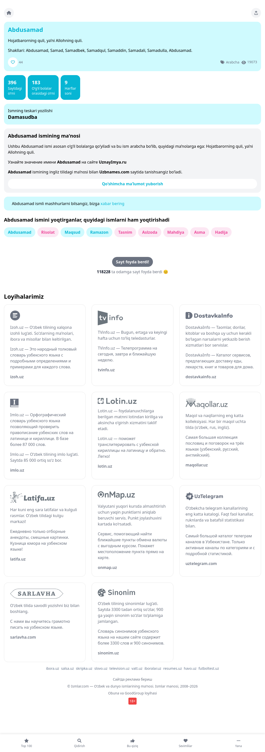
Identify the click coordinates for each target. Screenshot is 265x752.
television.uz (119, 668)
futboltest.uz (208, 668)
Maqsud (72, 232)
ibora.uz (52, 668)
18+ (132, 701)
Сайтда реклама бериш (132, 679)
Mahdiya (175, 232)
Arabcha (232, 62)
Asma (199, 232)
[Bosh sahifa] (9, 13)
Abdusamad (19, 232)
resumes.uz (172, 668)
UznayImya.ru (112, 162)
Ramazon (99, 232)
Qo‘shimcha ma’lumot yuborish (132, 184)
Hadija (221, 232)
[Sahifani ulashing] (256, 13)
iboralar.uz (153, 668)
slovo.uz (100, 668)
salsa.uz (67, 668)
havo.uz (190, 668)
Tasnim (125, 232)
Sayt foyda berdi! (132, 262)
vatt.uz (137, 668)
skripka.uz (84, 668)
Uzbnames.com (114, 172)
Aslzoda (149, 232)
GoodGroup (134, 693)
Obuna (113, 693)
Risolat (48, 232)
